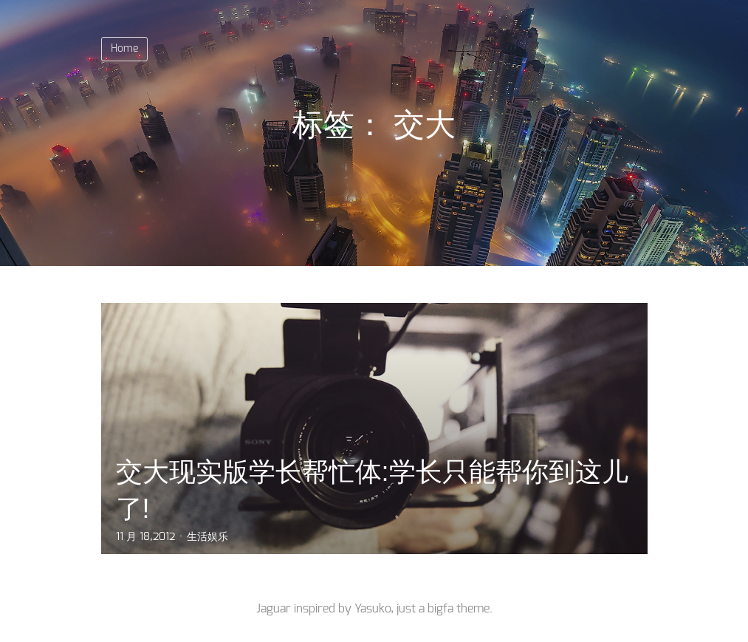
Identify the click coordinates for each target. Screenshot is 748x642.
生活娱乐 (207, 537)
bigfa (440, 609)
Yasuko (372, 609)
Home (124, 49)
